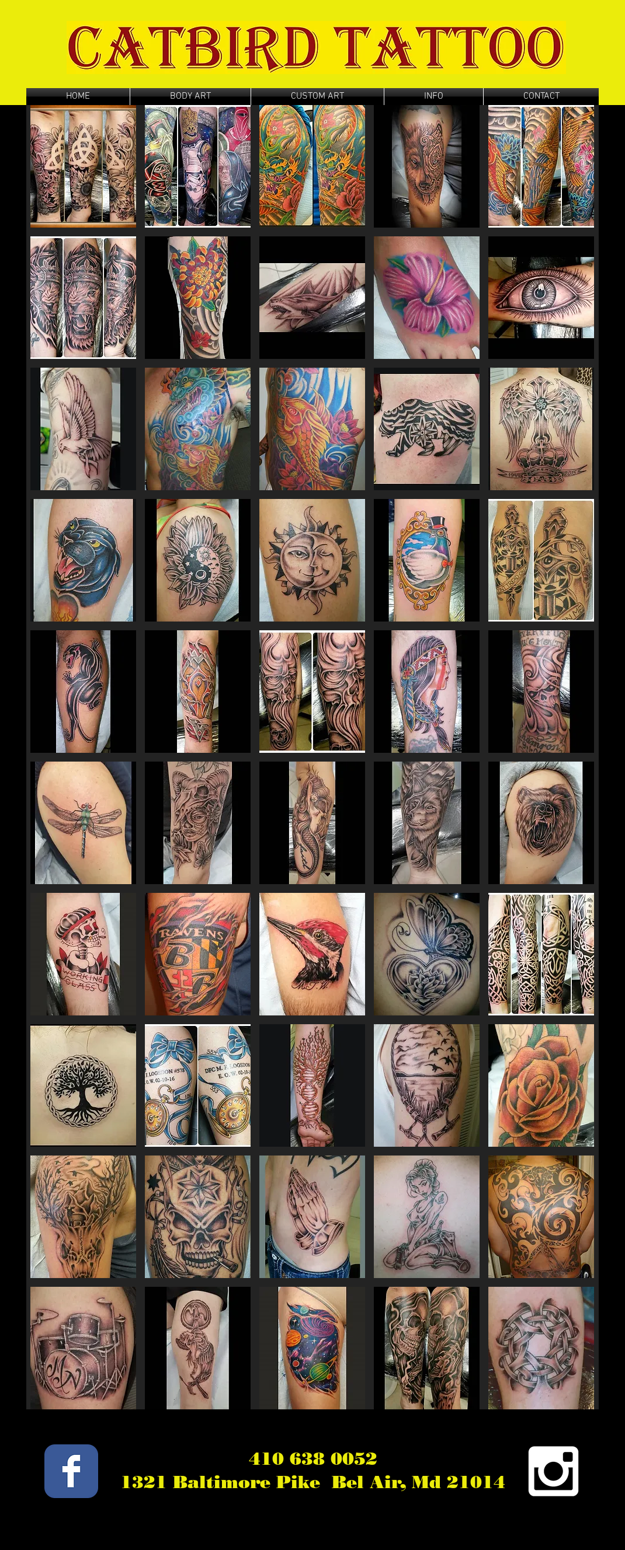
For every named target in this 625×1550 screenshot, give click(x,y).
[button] (83, 166)
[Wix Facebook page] (71, 1471)
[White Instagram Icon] (553, 1471)
